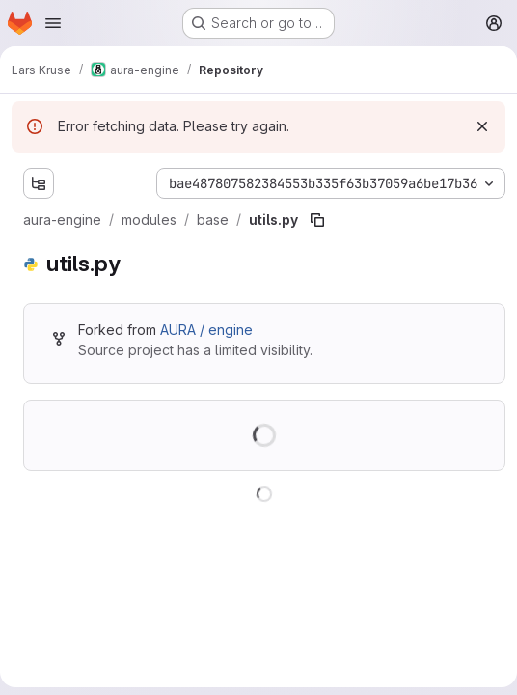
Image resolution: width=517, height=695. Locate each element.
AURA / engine (206, 329)
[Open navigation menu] (53, 23)
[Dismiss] (482, 126)
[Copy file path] (317, 220)
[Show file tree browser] (38, 183)
